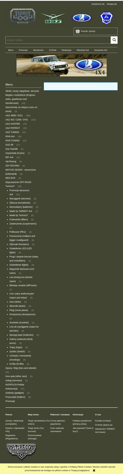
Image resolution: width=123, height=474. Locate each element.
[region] (61, 65)
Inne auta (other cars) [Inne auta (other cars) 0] (16, 376)
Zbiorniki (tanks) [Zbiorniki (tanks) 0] (17, 306)
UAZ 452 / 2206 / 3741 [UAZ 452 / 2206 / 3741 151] (16, 119)
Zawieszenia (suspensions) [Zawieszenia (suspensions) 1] (23, 223)
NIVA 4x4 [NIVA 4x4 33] (10, 136)
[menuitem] (10, 50)
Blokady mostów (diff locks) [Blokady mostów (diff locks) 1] (23, 285)
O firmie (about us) (103, 425)
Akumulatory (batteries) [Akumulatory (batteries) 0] (21, 207)
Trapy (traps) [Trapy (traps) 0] (15, 347)
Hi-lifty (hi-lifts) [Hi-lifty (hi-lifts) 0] (16, 364)
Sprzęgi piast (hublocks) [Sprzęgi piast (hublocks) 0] (21, 335)
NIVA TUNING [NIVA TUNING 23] (12, 140)
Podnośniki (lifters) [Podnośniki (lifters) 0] (18, 219)
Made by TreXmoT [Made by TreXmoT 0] (18, 215)
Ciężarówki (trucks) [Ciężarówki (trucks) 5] (15, 153)
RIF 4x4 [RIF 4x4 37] (9, 157)
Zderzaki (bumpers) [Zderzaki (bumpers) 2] (19, 244)
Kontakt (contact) (103, 420)
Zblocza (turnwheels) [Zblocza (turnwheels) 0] (19, 202)
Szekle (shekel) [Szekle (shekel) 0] (17, 351)
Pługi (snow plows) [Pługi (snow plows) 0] (18, 310)
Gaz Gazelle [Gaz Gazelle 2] (11, 149)
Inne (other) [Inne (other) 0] (15, 302)
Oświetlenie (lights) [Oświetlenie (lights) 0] (18, 265)
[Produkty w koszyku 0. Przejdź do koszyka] (85, 31)
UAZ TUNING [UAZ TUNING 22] (12, 132)
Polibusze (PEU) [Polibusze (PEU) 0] (17, 232)
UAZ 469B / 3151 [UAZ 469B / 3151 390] (14, 115)
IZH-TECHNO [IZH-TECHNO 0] (12, 165)
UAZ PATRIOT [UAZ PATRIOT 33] (12, 128)
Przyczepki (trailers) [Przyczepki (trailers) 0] (15, 397)
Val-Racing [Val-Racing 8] (10, 161)
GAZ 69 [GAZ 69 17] (9, 144)
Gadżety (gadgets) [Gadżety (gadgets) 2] (14, 393)
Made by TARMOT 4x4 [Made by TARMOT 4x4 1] (20, 211)
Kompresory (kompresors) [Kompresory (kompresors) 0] (22, 314)
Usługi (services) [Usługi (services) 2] (13, 380)
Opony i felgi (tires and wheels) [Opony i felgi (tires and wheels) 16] (20, 368)
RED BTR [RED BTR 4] (10, 178)
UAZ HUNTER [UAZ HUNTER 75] (12, 124)
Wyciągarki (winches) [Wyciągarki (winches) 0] (20, 198)
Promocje (10, 401)
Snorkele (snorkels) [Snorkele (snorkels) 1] (19, 322)
